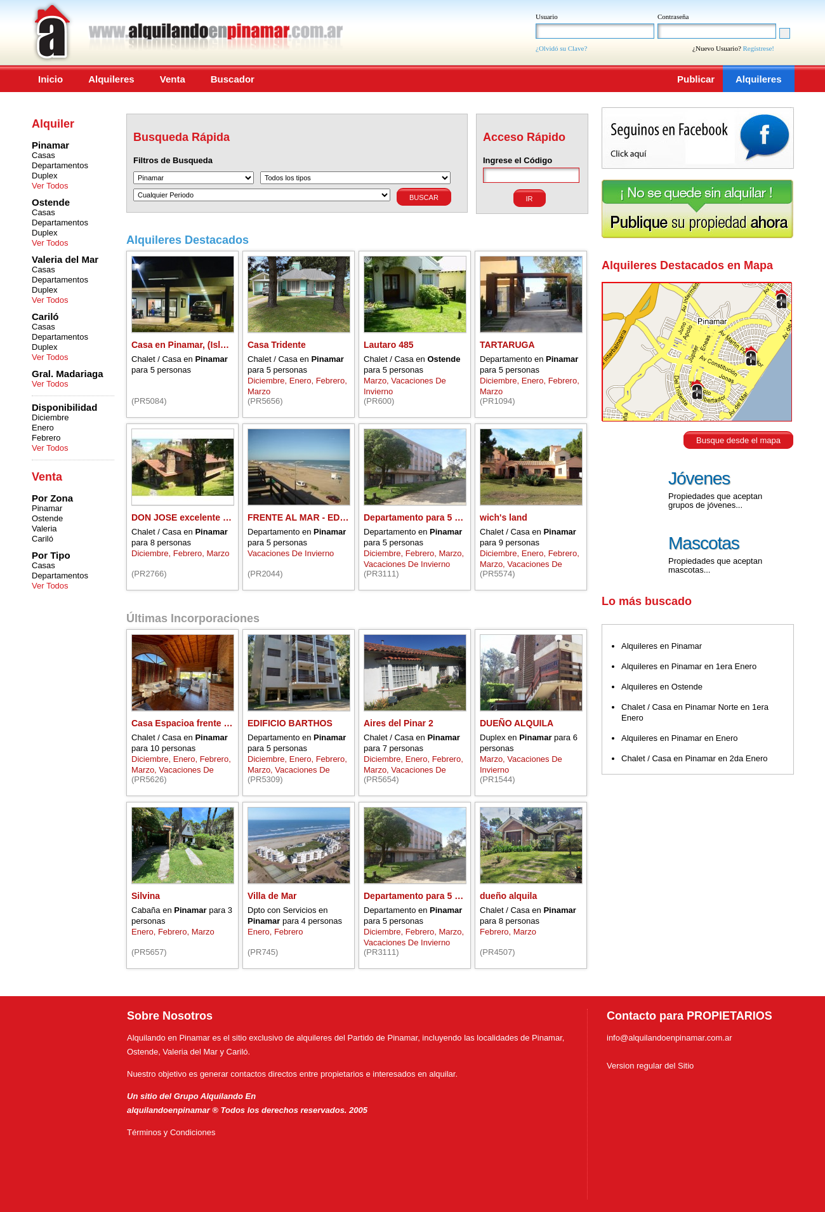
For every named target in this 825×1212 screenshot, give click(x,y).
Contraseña (673, 16)
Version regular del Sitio (650, 1065)
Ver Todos (50, 185)
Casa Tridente (277, 345)
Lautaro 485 (389, 345)
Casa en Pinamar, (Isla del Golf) (197, 345)
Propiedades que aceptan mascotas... (715, 565)
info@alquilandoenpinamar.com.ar (669, 1037)
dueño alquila (508, 896)
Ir (529, 199)
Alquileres (111, 79)
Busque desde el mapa (738, 440)
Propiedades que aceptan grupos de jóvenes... (715, 500)
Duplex (44, 175)
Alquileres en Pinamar (661, 646)
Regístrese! (758, 48)
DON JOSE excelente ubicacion (197, 517)
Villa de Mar (272, 896)
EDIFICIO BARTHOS (290, 723)
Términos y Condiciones (171, 1132)
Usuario (547, 16)
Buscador (232, 79)
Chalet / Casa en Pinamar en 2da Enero (694, 758)
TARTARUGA (507, 345)
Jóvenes (699, 478)
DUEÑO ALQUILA (516, 723)
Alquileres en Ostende (662, 686)
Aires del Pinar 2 (398, 723)
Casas (43, 155)
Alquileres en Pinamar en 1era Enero (688, 666)
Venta (172, 79)
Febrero (46, 438)
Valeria (44, 528)
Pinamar (47, 508)
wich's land (503, 517)
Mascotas (703, 543)
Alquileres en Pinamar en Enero (679, 738)
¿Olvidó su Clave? (561, 48)
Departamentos (60, 165)
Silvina (145, 896)
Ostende (47, 518)
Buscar (424, 197)
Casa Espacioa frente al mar (190, 723)
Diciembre (50, 417)
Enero (43, 427)
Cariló (42, 538)
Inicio (50, 79)
